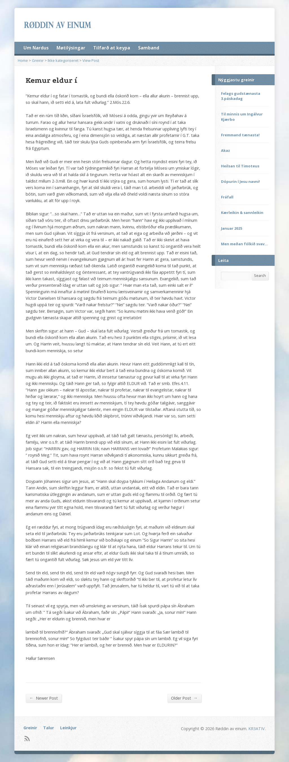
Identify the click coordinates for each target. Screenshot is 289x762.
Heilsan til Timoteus (240, 165)
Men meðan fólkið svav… (244, 243)
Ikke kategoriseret (63, 60)
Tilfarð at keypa (111, 48)
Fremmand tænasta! (240, 134)
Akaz (225, 150)
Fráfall (227, 197)
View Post (90, 60)
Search (260, 275)
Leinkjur (68, 727)
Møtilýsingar (70, 48)
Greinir (38, 60)
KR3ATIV (256, 728)
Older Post (184, 698)
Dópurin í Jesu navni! (240, 181)
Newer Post (43, 698)
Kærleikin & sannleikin (242, 212)
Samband (148, 48)
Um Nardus (36, 48)
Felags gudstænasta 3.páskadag (240, 96)
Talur (48, 727)
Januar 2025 (231, 228)
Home (23, 60)
